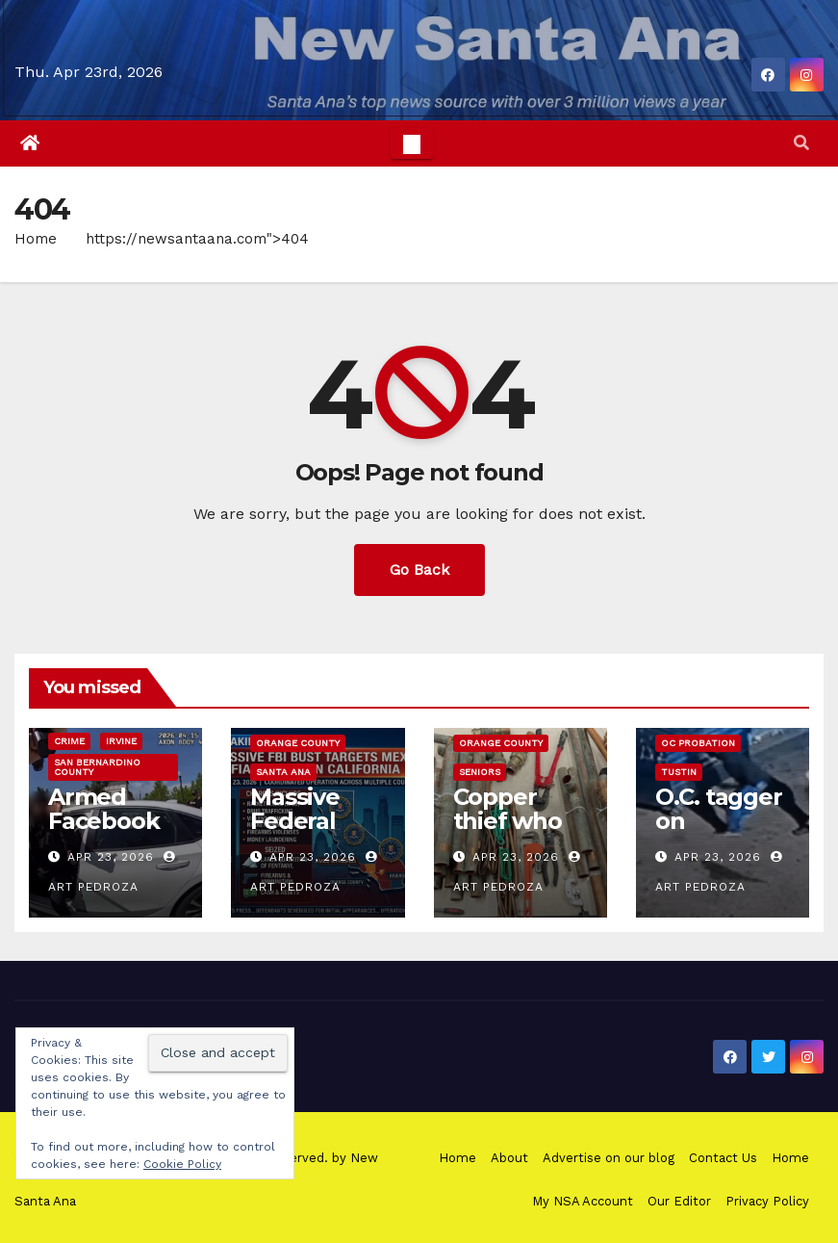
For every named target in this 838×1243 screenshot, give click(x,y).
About (509, 1158)
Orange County (298, 743)
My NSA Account (582, 1201)
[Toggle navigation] (412, 143)
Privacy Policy (767, 1201)
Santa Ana (283, 771)
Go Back (419, 569)
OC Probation (698, 743)
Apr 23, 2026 (110, 857)
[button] (801, 143)
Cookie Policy (182, 1164)
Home (35, 238)
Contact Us (723, 1158)
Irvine (121, 741)
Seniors (479, 771)
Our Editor (679, 1201)
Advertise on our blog (608, 1158)
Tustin (679, 771)
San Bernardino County (97, 767)
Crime (69, 741)
